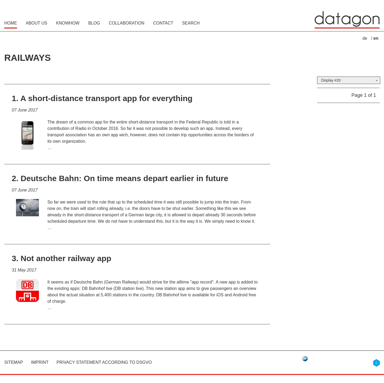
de (365, 38)
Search (191, 23)
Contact (163, 23)
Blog (94, 23)
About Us (36, 23)
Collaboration (126, 23)
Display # (329, 80)
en (375, 38)
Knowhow (67, 23)
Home (10, 23)
